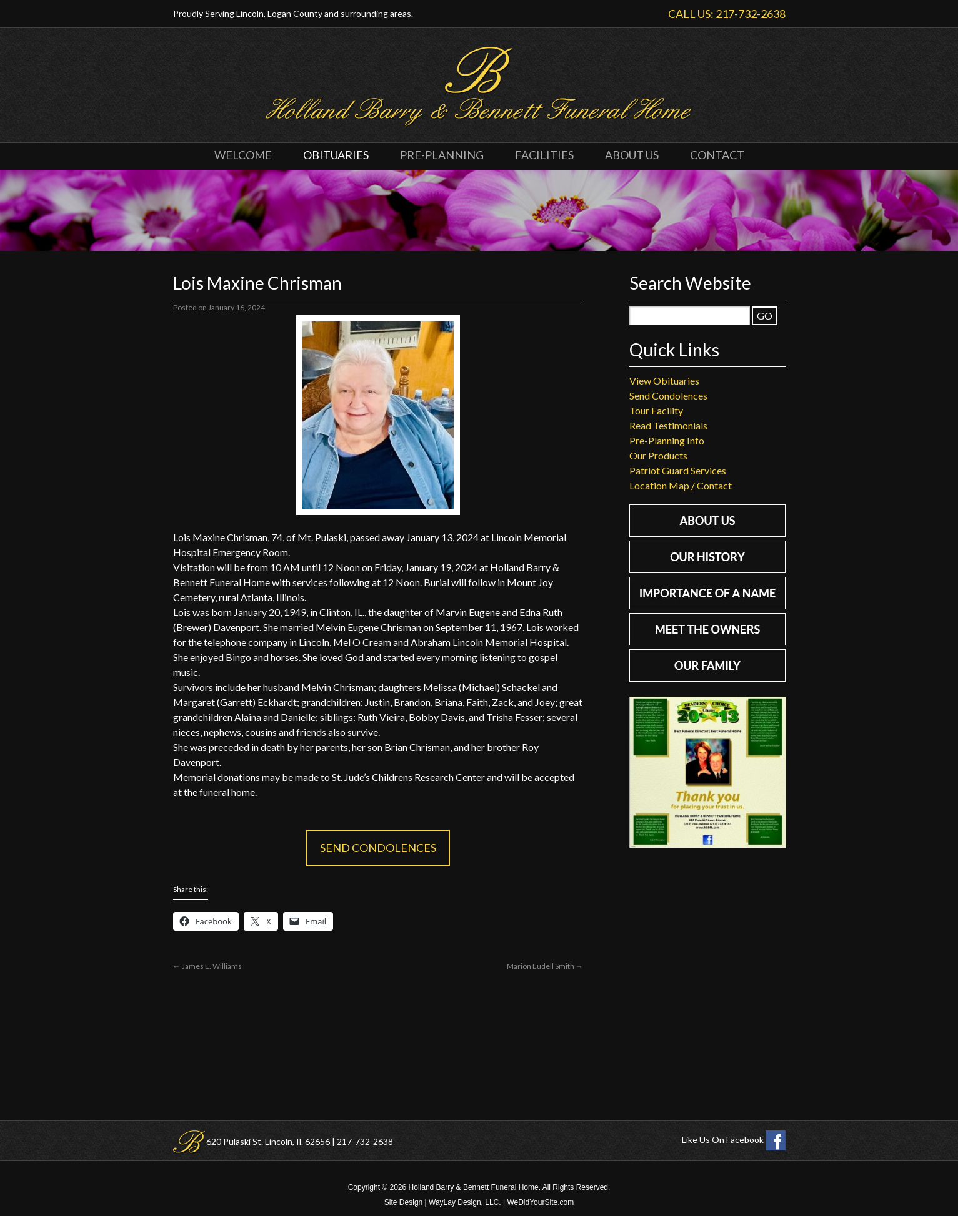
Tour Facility (656, 410)
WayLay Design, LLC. (465, 1202)
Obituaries (336, 155)
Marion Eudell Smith (545, 966)
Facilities (544, 155)
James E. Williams (207, 966)
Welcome (243, 155)
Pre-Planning (442, 155)
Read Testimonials (668, 425)
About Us (632, 155)
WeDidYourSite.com (540, 1202)
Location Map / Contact (680, 485)
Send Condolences (378, 848)
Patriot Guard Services (677, 470)
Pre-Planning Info (666, 440)
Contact (717, 155)
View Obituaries (664, 380)
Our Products (658, 455)
